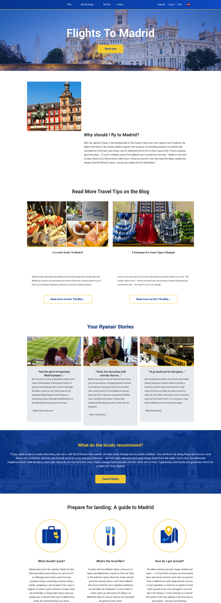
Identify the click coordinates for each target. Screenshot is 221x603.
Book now (110, 48)
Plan (71, 4)
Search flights (110, 460)
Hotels (120, 4)
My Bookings (89, 4)
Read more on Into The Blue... (68, 280)
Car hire (107, 4)
